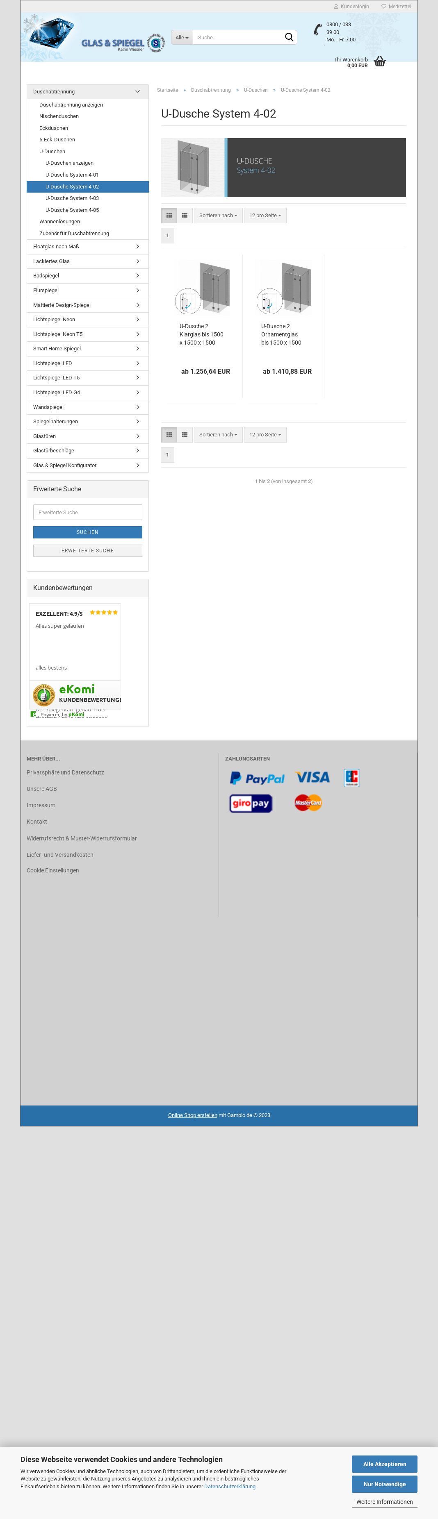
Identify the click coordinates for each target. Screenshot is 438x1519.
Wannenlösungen (59, 221)
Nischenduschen (59, 116)
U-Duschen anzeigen (70, 163)
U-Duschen (52, 151)
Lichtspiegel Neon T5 (57, 334)
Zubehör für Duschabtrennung (74, 233)
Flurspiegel (46, 290)
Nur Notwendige (385, 1484)
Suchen (88, 532)
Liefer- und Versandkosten (60, 854)
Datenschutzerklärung (230, 1486)
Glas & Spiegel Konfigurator (64, 465)
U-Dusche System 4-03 (72, 198)
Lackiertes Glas (51, 261)
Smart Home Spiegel (57, 348)
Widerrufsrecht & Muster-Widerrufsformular (82, 838)
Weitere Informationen (384, 1502)
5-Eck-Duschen (57, 139)
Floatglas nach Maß (56, 246)
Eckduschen (53, 128)
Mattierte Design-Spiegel (62, 305)
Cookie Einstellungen (53, 870)
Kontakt (37, 821)
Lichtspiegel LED (52, 363)
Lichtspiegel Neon (54, 319)
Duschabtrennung (54, 92)
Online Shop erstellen (192, 1115)
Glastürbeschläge (53, 450)
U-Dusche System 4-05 (72, 210)
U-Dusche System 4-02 (72, 187)
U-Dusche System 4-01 (72, 175)
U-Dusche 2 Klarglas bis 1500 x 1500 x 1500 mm (202, 335)
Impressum (41, 805)
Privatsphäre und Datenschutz (65, 772)
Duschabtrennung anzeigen (71, 105)
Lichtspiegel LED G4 (56, 392)
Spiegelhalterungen (55, 421)
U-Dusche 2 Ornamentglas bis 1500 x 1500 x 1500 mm (281, 335)
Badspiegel (46, 275)
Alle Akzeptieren (384, 1464)
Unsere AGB (42, 789)
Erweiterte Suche (88, 551)
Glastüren (44, 436)
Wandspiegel (48, 407)
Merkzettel (396, 6)
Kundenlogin (351, 6)
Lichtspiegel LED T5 (56, 378)
